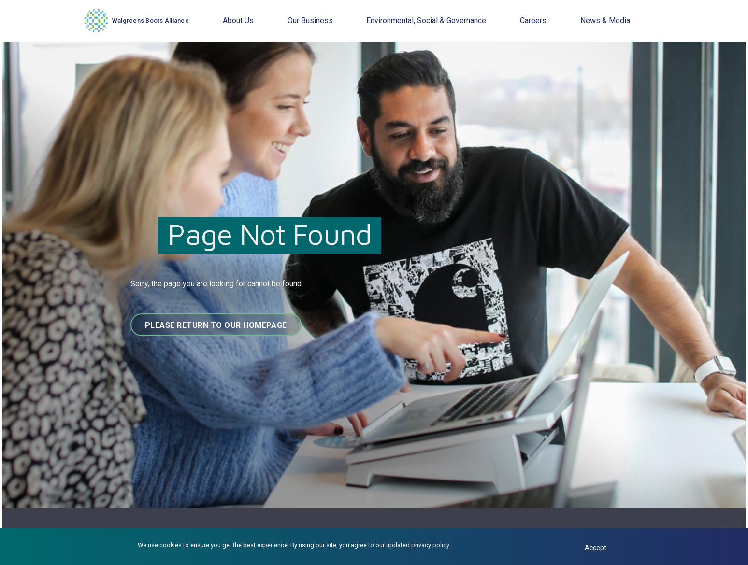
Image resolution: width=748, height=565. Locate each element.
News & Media (605, 20)
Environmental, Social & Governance (426, 20)
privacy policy (430, 545)
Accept (595, 547)
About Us (238, 20)
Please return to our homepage (216, 325)
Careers (533, 20)
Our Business (310, 20)
